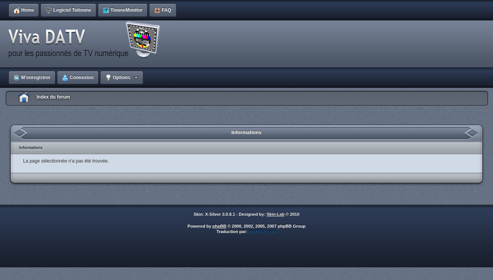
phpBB (219, 226)
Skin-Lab (275, 214)
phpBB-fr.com (262, 231)
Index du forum (53, 97)
